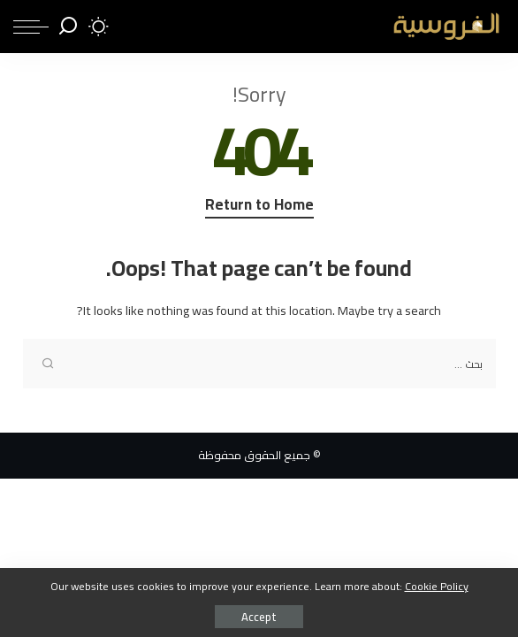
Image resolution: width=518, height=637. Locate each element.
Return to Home (259, 206)
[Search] (68, 26)
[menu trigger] (31, 26)
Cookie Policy (436, 586)
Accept (259, 616)
